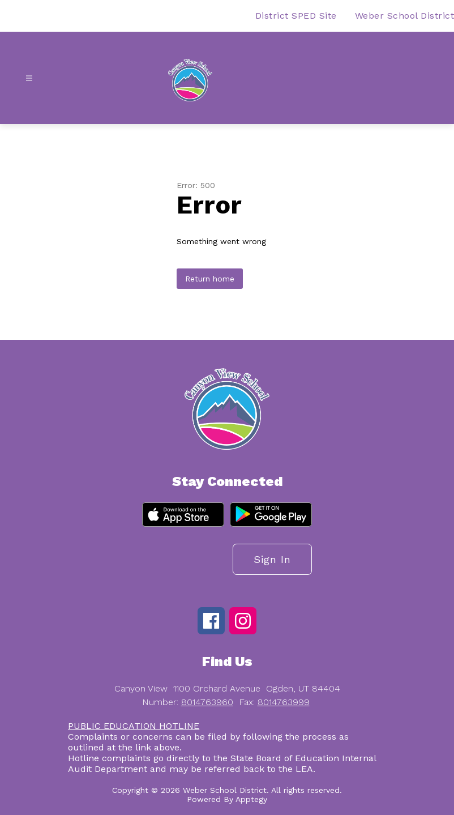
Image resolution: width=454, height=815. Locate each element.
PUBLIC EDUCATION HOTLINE (133, 725)
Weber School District (405, 15)
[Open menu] (29, 78)
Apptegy (251, 799)
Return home (209, 278)
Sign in (272, 559)
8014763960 (207, 702)
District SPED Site (296, 15)
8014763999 (284, 702)
